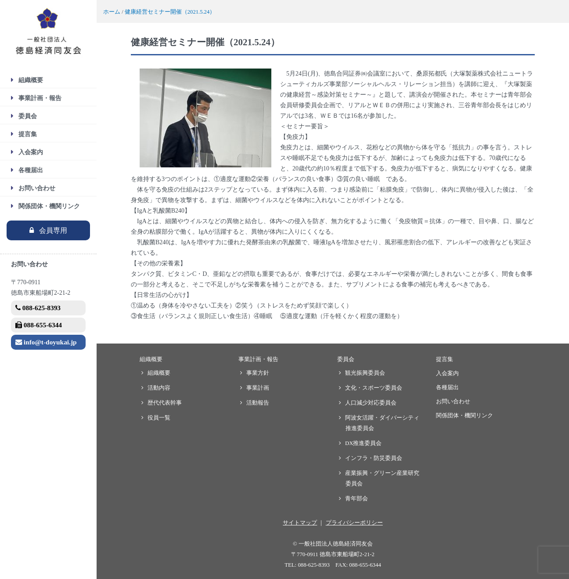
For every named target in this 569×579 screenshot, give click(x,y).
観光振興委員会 (365, 373)
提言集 (27, 134)
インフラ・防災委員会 (374, 458)
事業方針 (258, 373)
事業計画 (258, 388)
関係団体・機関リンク (49, 206)
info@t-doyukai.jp (46, 342)
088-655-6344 (38, 325)
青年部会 (357, 499)
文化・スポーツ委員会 (374, 388)
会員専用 (53, 230)
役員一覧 (159, 418)
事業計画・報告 (39, 98)
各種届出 (30, 170)
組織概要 (30, 80)
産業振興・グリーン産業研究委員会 (382, 478)
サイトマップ (300, 523)
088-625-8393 (38, 307)
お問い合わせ (36, 188)
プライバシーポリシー (354, 523)
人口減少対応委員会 (371, 403)
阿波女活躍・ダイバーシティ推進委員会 (382, 423)
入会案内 (30, 152)
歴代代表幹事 (165, 403)
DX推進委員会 (364, 443)
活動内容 (159, 388)
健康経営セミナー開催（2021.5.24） (170, 12)
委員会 (27, 116)
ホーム (111, 12)
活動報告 (258, 403)
